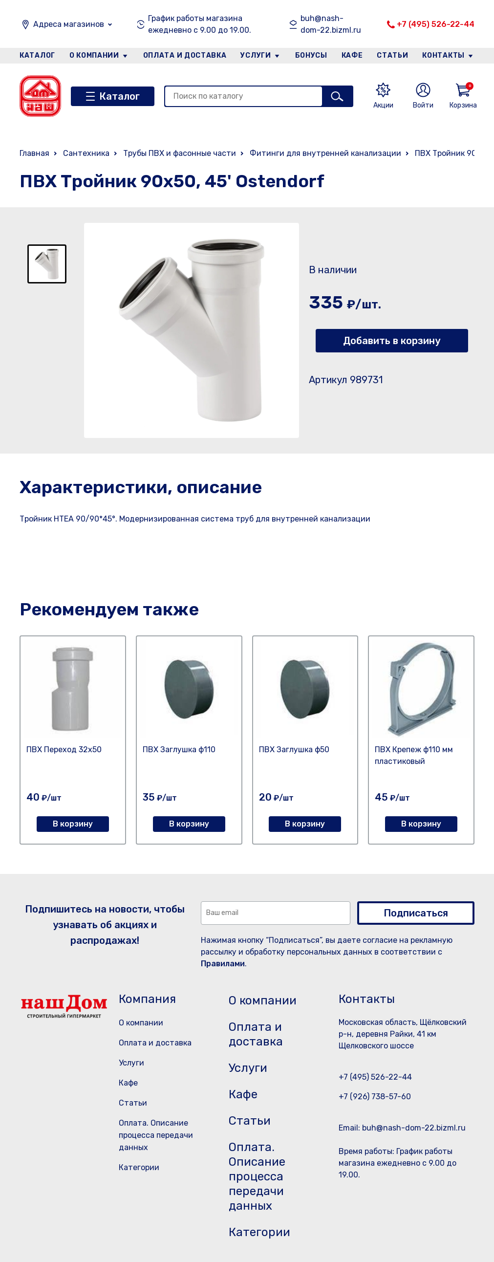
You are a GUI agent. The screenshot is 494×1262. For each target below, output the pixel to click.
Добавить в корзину (391, 341)
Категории (139, 1167)
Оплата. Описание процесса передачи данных (156, 1135)
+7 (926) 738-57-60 (375, 1096)
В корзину (73, 823)
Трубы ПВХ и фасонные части (179, 153)
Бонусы (311, 55)
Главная (34, 153)
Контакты (443, 55)
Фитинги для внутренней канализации (325, 153)
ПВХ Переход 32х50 (64, 749)
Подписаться (416, 913)
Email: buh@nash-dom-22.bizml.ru (402, 1127)
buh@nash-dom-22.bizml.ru (331, 24)
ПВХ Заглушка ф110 (179, 749)
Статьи (392, 55)
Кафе (352, 55)
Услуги (255, 55)
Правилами (223, 963)
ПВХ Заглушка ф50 (294, 749)
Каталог (37, 55)
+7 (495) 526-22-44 (435, 24)
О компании (94, 55)
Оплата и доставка (185, 55)
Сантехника (86, 153)
